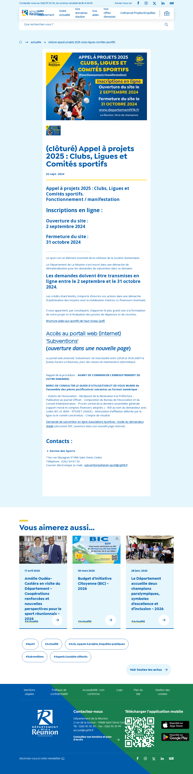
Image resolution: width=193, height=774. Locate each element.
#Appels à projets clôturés (70, 657)
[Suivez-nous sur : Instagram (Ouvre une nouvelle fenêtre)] (146, 3)
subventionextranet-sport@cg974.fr (106, 465)
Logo (119, 690)
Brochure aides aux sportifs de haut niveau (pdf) (75, 321)
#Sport (30, 644)
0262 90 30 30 (87, 726)
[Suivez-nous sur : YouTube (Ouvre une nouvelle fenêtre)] (172, 3)
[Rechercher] (166, 24)
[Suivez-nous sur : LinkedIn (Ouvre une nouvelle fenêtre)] (163, 3)
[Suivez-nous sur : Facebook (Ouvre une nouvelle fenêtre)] (138, 3)
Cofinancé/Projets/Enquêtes (137, 13)
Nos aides (95, 13)
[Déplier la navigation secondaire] (167, 13)
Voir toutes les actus (146, 670)
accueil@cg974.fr (83, 730)
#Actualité (31, 622)
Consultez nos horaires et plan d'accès (92, 738)
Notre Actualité (64, 13)
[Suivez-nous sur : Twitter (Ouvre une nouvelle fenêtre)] (154, 3)
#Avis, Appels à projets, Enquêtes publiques (97, 644)
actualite (36, 42)
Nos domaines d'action (81, 13)
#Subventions (35, 657)
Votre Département (45, 13)
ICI (62, 759)
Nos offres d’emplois (109, 13)
